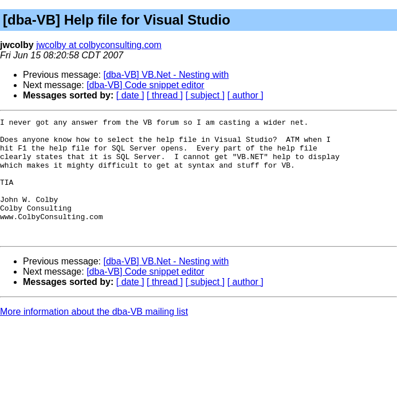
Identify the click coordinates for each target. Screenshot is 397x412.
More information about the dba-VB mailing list (94, 335)
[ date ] (130, 95)
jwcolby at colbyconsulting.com (99, 45)
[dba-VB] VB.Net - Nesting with (166, 75)
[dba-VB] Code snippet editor (145, 85)
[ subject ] (205, 95)
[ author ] (245, 95)
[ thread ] (165, 95)
